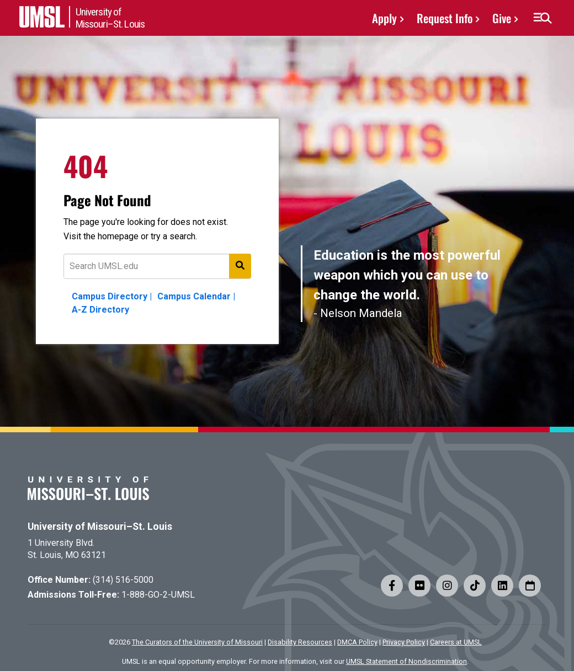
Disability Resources (300, 642)
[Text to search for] (157, 266)
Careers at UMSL (456, 642)
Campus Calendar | (196, 296)
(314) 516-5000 (123, 580)
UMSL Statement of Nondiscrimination (406, 661)
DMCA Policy (357, 642)
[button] (542, 18)
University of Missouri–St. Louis (100, 526)
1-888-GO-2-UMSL (158, 594)
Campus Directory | (112, 296)
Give (501, 17)
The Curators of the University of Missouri (197, 642)
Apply (384, 17)
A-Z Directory (100, 309)
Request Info (444, 17)
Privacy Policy (403, 642)
